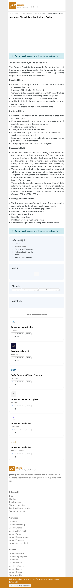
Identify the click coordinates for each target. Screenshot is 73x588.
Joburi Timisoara (16, 565)
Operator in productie (22, 327)
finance (25, 290)
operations (44, 290)
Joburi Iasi (13, 559)
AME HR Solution (17, 451)
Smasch (14, 402)
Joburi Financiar (16, 540)
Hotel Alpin (15, 354)
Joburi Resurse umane (19, 537)
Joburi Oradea (15, 572)
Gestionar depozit (20, 351)
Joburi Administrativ (18, 531)
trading (34, 290)
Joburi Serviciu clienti (18, 543)
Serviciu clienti (20, 246)
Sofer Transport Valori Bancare (26, 375)
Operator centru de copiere (24, 399)
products (55, 290)
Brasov (17, 244)
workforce (15, 427)
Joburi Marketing (17, 524)
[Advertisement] (36, 34)
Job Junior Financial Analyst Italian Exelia (30, 17)
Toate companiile (17, 505)
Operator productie (21, 423)
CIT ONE (14, 378)
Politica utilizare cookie (19, 508)
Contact (13, 499)
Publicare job (15, 502)
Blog (11, 496)
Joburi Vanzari (15, 534)
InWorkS (14, 330)
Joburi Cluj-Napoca (18, 556)
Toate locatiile (15, 575)
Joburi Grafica (15, 527)
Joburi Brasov (15, 562)
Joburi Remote (15, 569)
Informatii (14, 582)
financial (16, 290)
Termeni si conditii (17, 511)
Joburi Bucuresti (16, 553)
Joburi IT (13, 521)
